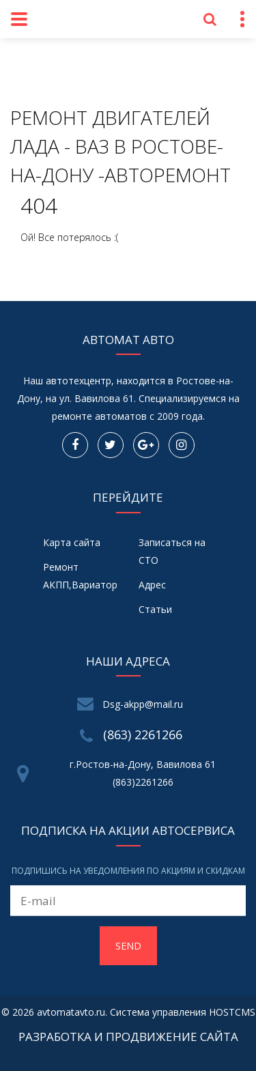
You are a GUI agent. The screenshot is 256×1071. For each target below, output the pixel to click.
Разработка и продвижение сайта (128, 1036)
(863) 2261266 (142, 734)
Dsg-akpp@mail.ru (142, 704)
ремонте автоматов (99, 416)
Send (128, 945)
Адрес (152, 584)
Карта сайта (71, 542)
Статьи (155, 609)
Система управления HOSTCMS (182, 1011)
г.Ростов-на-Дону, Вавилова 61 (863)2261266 (143, 773)
